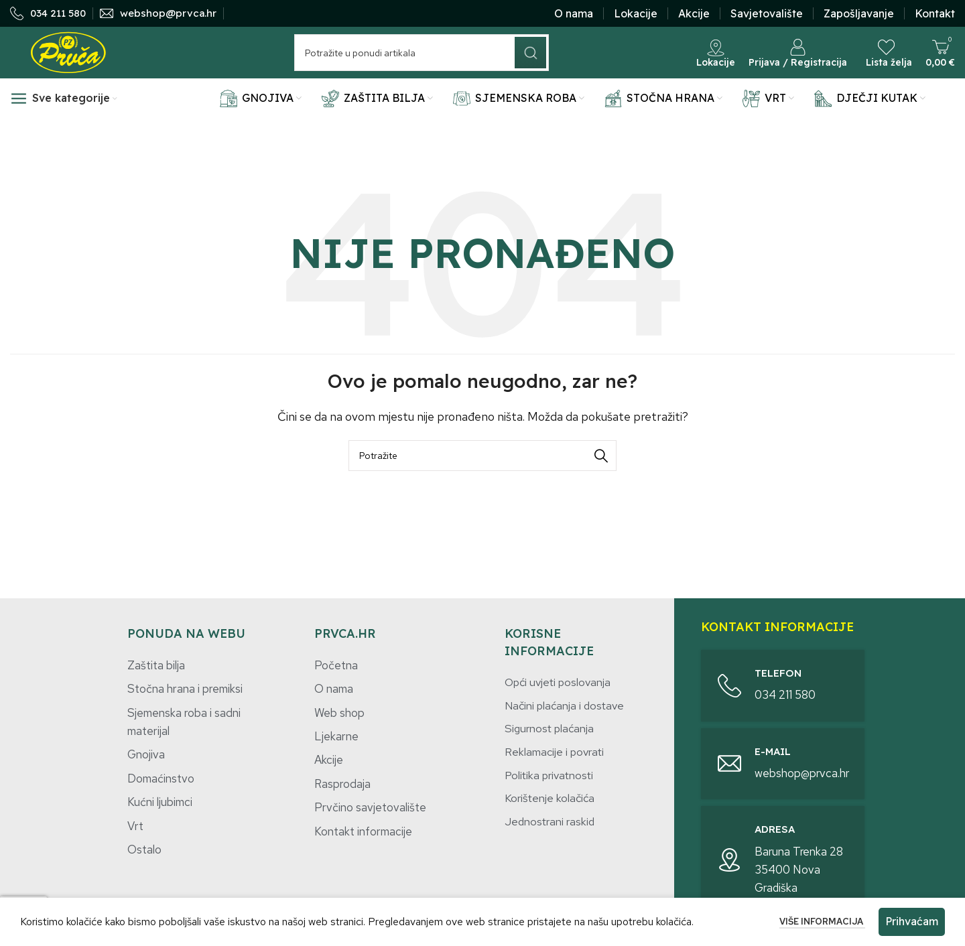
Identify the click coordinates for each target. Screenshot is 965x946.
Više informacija (822, 921)
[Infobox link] (48, 15)
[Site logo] (68, 63)
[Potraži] (421, 64)
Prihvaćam (911, 921)
